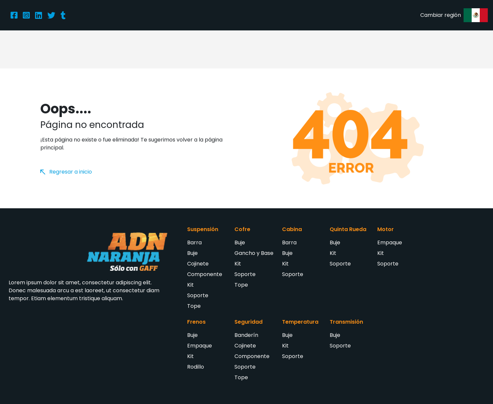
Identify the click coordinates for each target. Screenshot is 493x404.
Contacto (372, 49)
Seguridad (248, 322)
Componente (204, 274)
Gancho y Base (253, 253)
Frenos (196, 322)
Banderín (246, 335)
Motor (385, 229)
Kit (190, 285)
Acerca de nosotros (183, 49)
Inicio (102, 49)
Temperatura (300, 322)
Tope (194, 306)
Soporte (197, 295)
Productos (133, 49)
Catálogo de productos (250, 49)
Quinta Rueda (348, 229)
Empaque (389, 242)
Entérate (337, 49)
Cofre (242, 229)
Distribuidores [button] (303, 49)
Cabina (292, 229)
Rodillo (195, 367)
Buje (192, 253)
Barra (194, 242)
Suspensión (202, 229)
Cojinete (198, 263)
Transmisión (346, 322)
